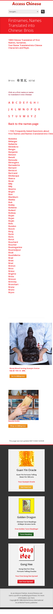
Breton (11, 265)
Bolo (10, 223)
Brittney (12, 281)
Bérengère (13, 162)
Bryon (11, 292)
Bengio (11, 149)
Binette (12, 189)
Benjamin (13, 152)
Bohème (12, 207)
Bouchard (13, 242)
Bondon (12, 226)
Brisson (12, 279)
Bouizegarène (15, 247)
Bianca (11, 178)
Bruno (11, 289)
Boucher (12, 244)
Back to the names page (23, 124)
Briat (10, 263)
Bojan (11, 215)
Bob (10, 202)
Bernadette (14, 165)
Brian (11, 260)
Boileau (12, 212)
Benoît (11, 157)
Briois (11, 276)
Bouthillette (14, 255)
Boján (11, 220)
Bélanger (12, 141)
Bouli (10, 252)
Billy (10, 183)
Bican (11, 181)
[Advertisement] (26, 61)
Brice (10, 268)
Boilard (11, 210)
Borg (10, 231)
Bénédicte (13, 146)
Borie (11, 234)
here (32, 598)
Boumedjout (14, 249)
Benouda (12, 160)
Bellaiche (12, 144)
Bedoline (12, 138)
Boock (11, 228)
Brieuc (11, 271)
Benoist (12, 154)
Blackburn (13, 197)
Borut (11, 239)
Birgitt (11, 191)
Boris (11, 236)
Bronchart (13, 284)
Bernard (12, 167)
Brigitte (12, 273)
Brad (10, 257)
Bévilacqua (13, 175)
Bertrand (12, 173)
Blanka (11, 199)
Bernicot (12, 170)
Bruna (11, 287)
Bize (10, 194)
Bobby (11, 205)
